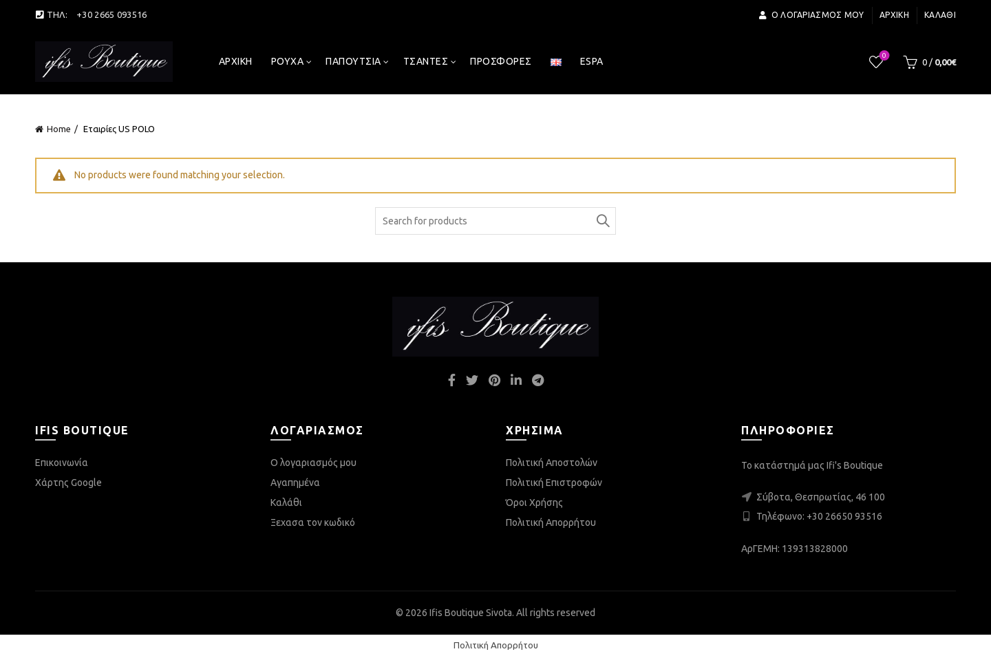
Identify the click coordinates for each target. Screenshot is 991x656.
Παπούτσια (353, 61)
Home (59, 129)
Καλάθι (940, 14)
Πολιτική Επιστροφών (554, 482)
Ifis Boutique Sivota (470, 612)
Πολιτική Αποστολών (551, 462)
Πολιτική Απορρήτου (551, 522)
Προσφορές (501, 61)
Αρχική (894, 14)
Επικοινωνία (61, 462)
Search (602, 221)
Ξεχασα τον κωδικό (312, 522)
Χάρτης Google (68, 482)
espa (592, 61)
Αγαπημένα (295, 482)
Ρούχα (287, 61)
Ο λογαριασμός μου (811, 14)
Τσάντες (426, 61)
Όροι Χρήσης (534, 502)
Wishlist (883, 56)
